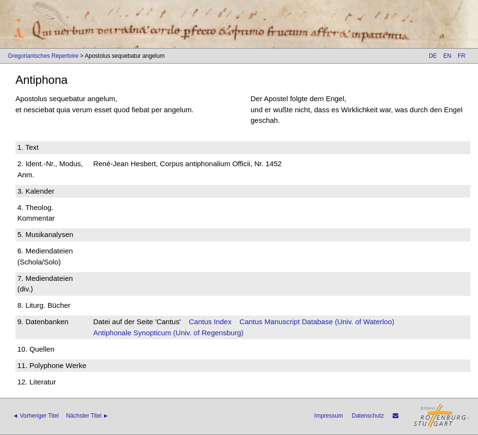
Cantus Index (210, 321)
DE (433, 56)
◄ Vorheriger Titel (36, 415)
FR (461, 56)
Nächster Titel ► (87, 415)
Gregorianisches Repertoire (43, 56)
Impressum (328, 415)
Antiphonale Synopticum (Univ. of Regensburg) (168, 333)
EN (447, 56)
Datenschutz (368, 415)
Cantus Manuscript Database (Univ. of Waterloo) (317, 321)
